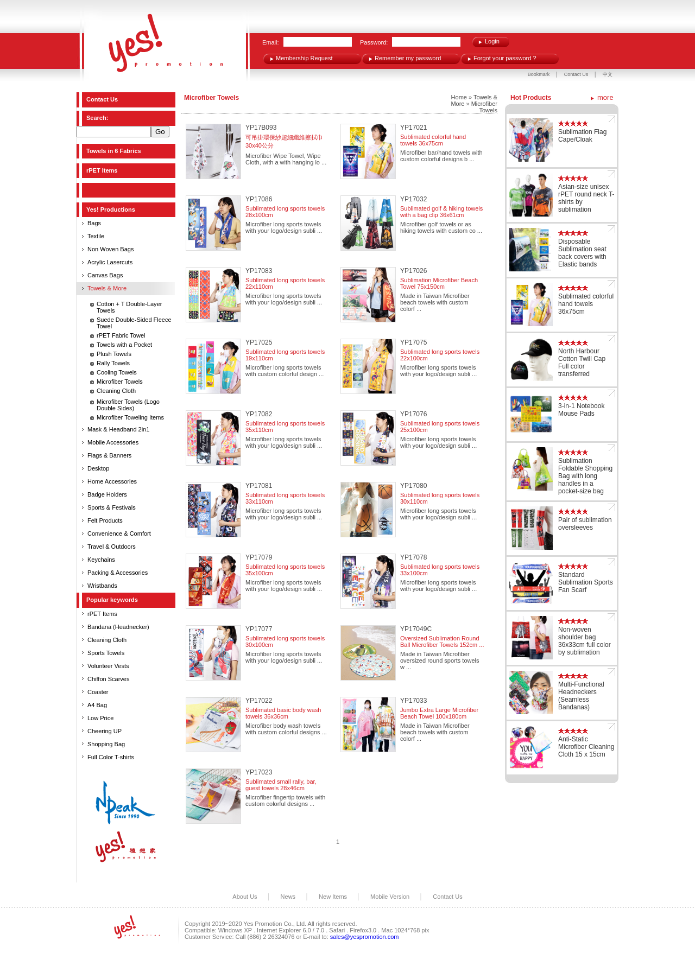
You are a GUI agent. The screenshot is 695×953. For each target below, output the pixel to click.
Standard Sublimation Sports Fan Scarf (585, 582)
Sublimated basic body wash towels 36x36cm (283, 713)
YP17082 (258, 414)
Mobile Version (389, 896)
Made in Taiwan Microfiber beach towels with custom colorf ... (435, 302)
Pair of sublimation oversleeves (585, 523)
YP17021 (413, 127)
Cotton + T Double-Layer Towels (129, 307)
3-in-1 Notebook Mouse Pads (581, 409)
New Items (333, 896)
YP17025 (258, 342)
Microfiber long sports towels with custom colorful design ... (284, 370)
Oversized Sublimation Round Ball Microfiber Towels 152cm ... (442, 641)
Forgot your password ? (504, 58)
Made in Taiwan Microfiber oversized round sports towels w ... (439, 660)
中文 (607, 74)
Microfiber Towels (120, 381)
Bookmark (539, 74)
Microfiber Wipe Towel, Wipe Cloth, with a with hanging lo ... (285, 159)
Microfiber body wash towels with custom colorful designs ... (286, 728)
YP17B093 (260, 127)
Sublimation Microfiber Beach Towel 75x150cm (439, 283)
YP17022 (258, 700)
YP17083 (258, 271)
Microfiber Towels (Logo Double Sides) (128, 404)
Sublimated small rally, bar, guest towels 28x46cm (281, 784)
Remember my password (408, 58)
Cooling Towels (117, 372)
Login (492, 41)
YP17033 (413, 700)
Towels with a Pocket (124, 344)
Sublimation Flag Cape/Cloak (582, 135)
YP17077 (258, 629)
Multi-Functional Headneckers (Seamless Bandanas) (581, 696)
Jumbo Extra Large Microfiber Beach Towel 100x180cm (439, 713)
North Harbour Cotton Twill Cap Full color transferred (581, 362)
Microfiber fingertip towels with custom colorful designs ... (285, 800)
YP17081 (258, 486)
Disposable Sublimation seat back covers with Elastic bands (582, 253)
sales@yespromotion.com (364, 936)
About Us (244, 896)
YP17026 (413, 271)
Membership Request (304, 58)
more (605, 97)
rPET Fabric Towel (121, 335)
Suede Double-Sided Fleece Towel (134, 322)
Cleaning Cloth (116, 390)
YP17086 (258, 199)
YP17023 (258, 772)
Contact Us (577, 74)
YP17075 (413, 342)
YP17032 (413, 199)
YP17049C (416, 629)
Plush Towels (114, 354)
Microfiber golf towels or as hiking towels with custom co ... (441, 227)
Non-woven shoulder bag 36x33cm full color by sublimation (584, 641)
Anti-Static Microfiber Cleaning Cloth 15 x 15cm (586, 746)
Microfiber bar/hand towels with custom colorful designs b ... (441, 155)
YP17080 (413, 486)
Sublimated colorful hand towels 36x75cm (433, 140)
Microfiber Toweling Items (130, 417)
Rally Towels (113, 363)
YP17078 (413, 557)
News (288, 896)
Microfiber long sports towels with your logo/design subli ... (283, 227)
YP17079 (258, 557)
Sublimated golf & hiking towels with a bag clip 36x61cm (441, 211)
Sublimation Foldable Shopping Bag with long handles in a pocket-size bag (585, 476)
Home (459, 97)
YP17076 (413, 414)
